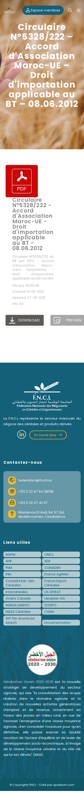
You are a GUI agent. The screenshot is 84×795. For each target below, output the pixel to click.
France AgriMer (56, 574)
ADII (47, 561)
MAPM (10, 554)
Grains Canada (18, 598)
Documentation (57, 622)
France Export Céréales (55, 583)
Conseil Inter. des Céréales (20, 583)
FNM (9, 567)
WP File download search (20, 620)
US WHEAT (52, 591)
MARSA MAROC (18, 605)
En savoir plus (48, 435)
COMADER (52, 567)
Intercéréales (17, 591)
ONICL (49, 554)
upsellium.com (63, 785)
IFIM (8, 574)
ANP (9, 561)
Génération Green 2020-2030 (28, 681)
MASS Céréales (18, 611)
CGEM (49, 611)
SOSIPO (50, 605)
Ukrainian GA (54, 598)
